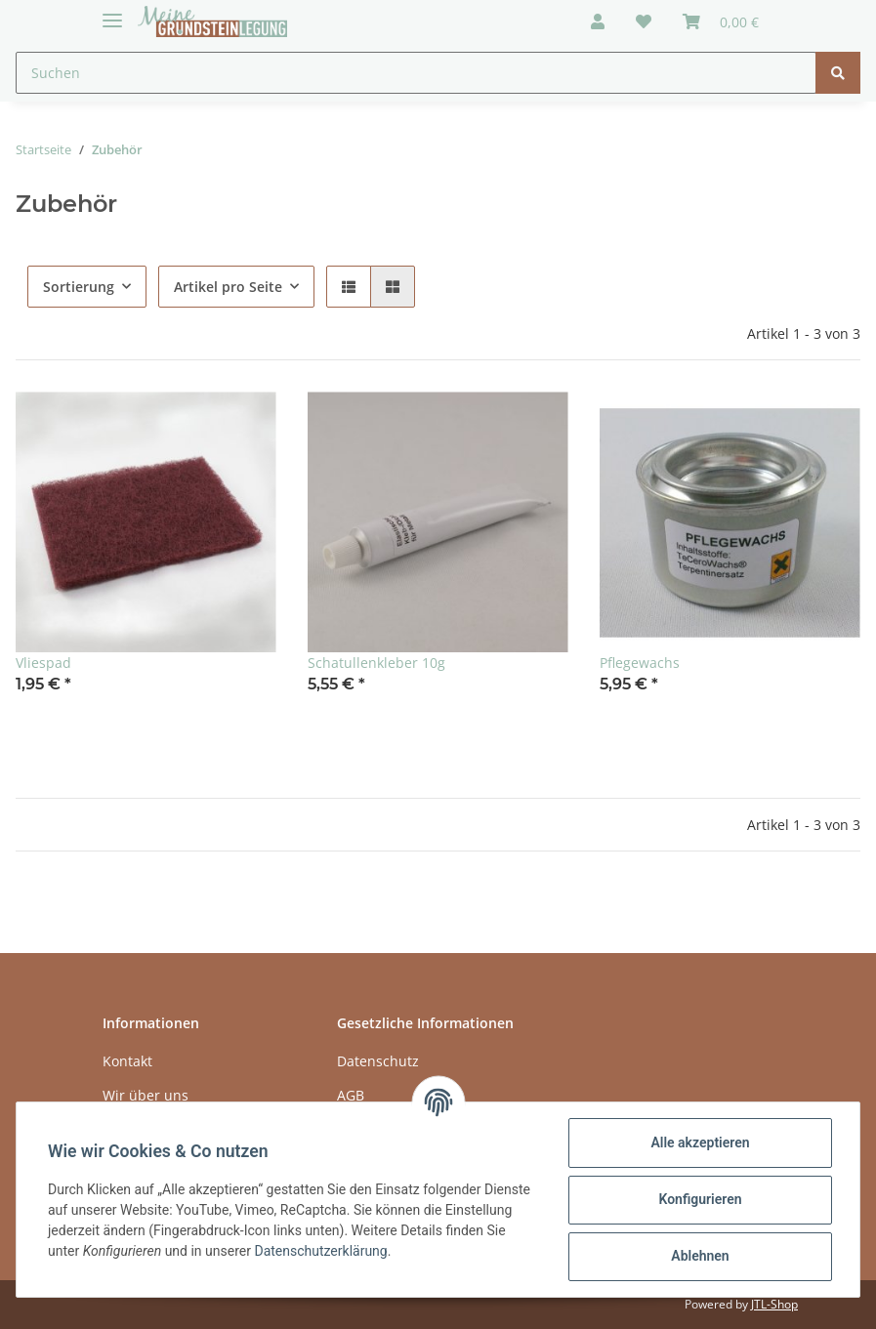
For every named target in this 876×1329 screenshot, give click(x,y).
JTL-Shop (774, 1304)
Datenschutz (378, 1061)
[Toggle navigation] (112, 12)
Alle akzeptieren (699, 1142)
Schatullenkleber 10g (376, 662)
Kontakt (127, 1061)
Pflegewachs (640, 662)
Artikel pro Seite (228, 286)
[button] (597, 21)
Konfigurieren (699, 1199)
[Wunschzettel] (643, 21)
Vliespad (43, 662)
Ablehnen (700, 1256)
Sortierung (78, 286)
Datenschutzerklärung (320, 1251)
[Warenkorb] (720, 21)
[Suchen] (416, 73)
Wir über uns (145, 1095)
